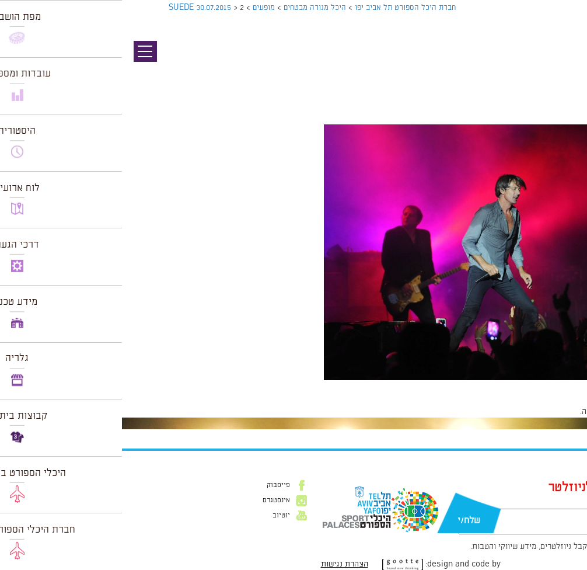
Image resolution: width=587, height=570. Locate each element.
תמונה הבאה (566, 73)
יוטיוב (159, 515)
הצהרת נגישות (222, 564)
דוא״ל (493, 503)
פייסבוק (156, 485)
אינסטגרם (154, 500)
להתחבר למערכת (548, 412)
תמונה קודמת (565, 61)
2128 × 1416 (505, 386)
